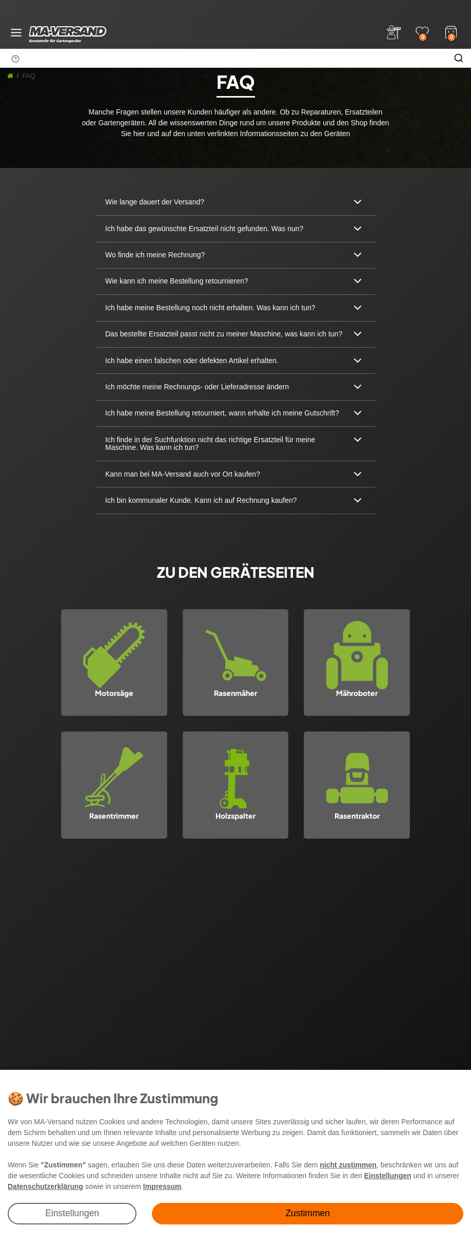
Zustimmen (307, 1213)
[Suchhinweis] (15, 58)
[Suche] (458, 58)
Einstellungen (72, 1213)
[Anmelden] (393, 32)
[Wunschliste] (422, 32)
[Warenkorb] (451, 31)
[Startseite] (10, 76)
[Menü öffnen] (16, 33)
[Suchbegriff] (223, 58)
